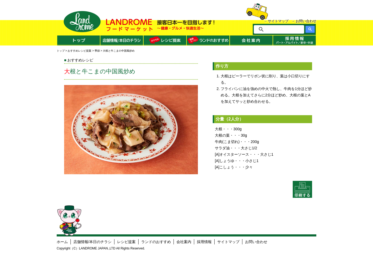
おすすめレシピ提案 (79, 50)
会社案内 (183, 242)
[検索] (282, 29)
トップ (61, 50)
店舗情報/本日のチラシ (92, 242)
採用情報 (204, 242)
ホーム (62, 242)
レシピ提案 (126, 242)
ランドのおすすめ (156, 242)
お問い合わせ (306, 21)
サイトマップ (278, 21)
